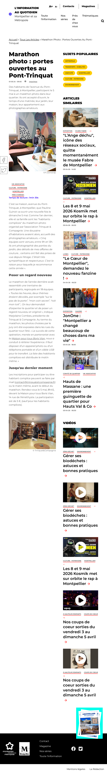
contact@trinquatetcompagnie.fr (35, 382)
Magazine (45, 746)
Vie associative (18, 184)
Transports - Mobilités (75, 67)
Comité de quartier (71, 373)
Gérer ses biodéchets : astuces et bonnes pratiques (80, 463)
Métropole (70, 61)
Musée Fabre (80, 131)
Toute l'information (51, 756)
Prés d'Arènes (18, 195)
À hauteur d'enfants (72, 614)
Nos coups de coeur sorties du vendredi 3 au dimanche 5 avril (79, 629)
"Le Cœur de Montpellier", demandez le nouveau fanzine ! (79, 268)
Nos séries (46, 751)
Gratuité (69, 73)
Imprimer (33, 82)
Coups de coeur (91, 614)
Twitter (3, 170)
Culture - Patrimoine (18, 188)
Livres (65, 254)
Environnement (72, 85)
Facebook (3, 160)
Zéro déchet (68, 451)
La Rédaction (97, 769)
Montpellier (18, 191)
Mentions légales (76, 769)
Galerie (78, 311)
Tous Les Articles (29, 39)
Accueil (13, 39)
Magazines (88, 6)
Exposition (67, 131)
